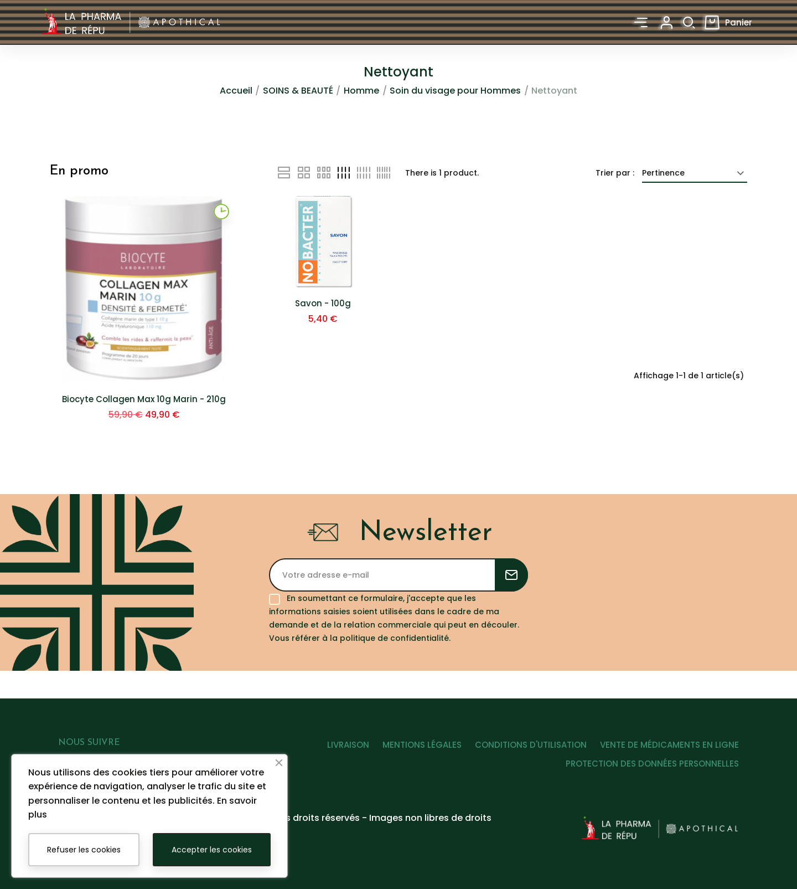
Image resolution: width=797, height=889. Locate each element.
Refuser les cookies (84, 849)
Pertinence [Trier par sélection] (694, 174)
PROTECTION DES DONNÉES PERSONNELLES (652, 774)
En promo (79, 172)
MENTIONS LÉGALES (411, 756)
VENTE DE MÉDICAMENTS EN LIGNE (669, 756)
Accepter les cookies (212, 849)
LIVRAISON (331, 756)
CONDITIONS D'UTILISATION (525, 756)
